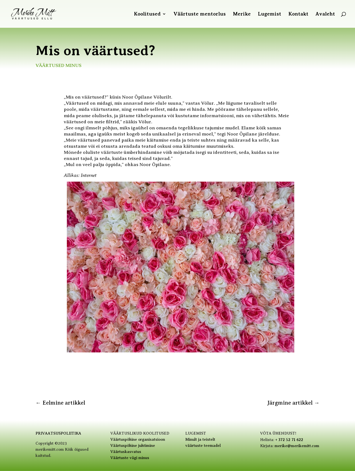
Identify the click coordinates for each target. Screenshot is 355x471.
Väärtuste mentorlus (199, 14)
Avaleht (325, 14)
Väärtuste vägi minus (129, 458)
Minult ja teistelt (200, 439)
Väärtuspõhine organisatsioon (137, 439)
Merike (242, 14)
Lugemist (269, 14)
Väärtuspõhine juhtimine (132, 446)
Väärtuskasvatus (125, 452)
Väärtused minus (59, 65)
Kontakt (298, 14)
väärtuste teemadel (203, 446)
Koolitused (147, 14)
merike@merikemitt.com (297, 446)
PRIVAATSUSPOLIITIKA (58, 433)
